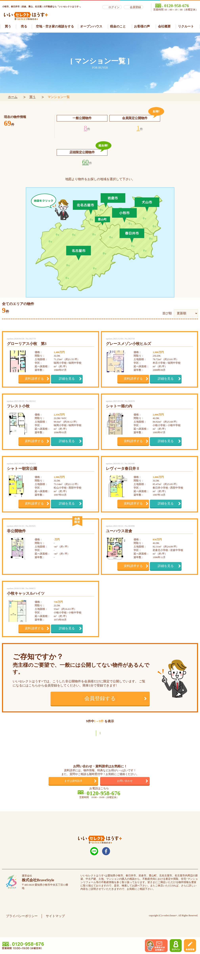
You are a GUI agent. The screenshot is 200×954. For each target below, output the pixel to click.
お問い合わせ (125, 780)
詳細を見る (67, 378)
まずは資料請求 (73, 780)
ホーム (12, 97)
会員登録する (100, 698)
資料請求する (34, 378)
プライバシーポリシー (22, 916)
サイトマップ (55, 916)
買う (32, 97)
